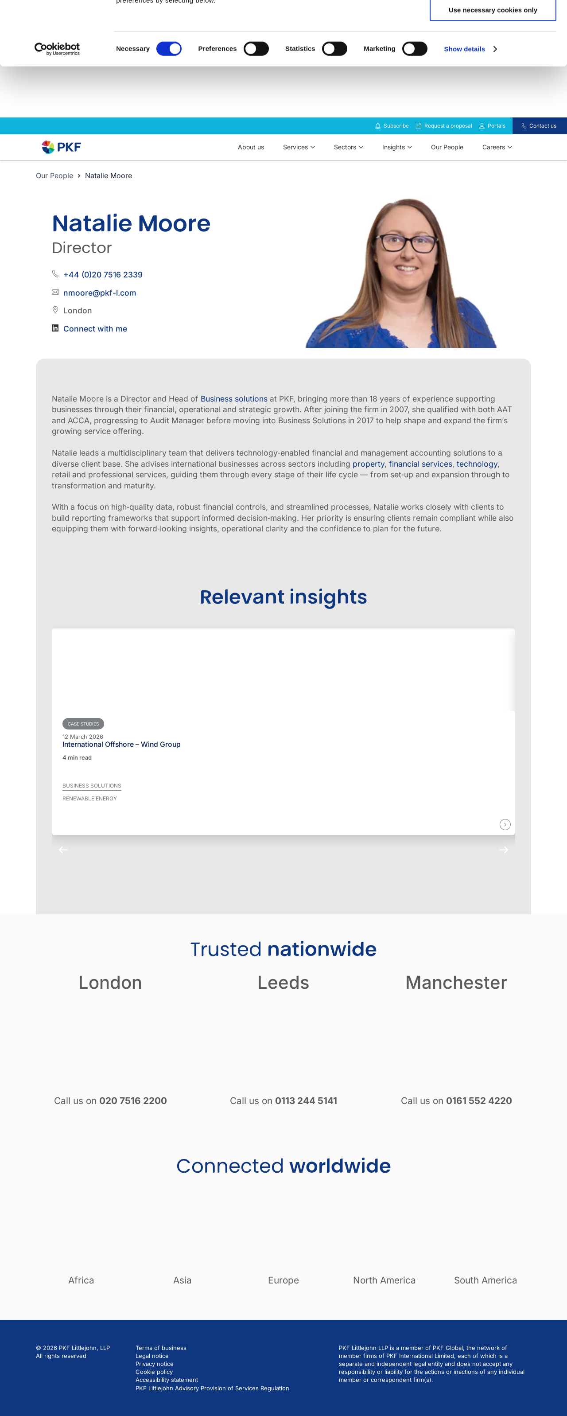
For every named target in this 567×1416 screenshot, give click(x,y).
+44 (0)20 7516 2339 (103, 287)
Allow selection (493, 48)
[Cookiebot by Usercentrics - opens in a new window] (57, 113)
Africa (81, 1293)
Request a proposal (448, 138)
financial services (420, 476)
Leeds (283, 995)
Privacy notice (155, 1376)
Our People (54, 188)
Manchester (456, 995)
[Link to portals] (482, 138)
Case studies (83, 736)
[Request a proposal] (418, 139)
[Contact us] (518, 138)
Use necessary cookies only (493, 74)
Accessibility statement (167, 1392)
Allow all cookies (493, 22)
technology (477, 476)
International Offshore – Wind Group (121, 757)
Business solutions (234, 411)
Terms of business (161, 1360)
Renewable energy (89, 811)
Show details (464, 113)
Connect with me (95, 341)
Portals (496, 138)
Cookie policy (154, 1384)
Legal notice (152, 1368)
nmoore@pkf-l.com (99, 305)
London (110, 995)
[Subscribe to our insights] (378, 139)
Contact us (542, 138)
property (368, 476)
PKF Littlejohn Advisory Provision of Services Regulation (212, 1400)
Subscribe (396, 138)
